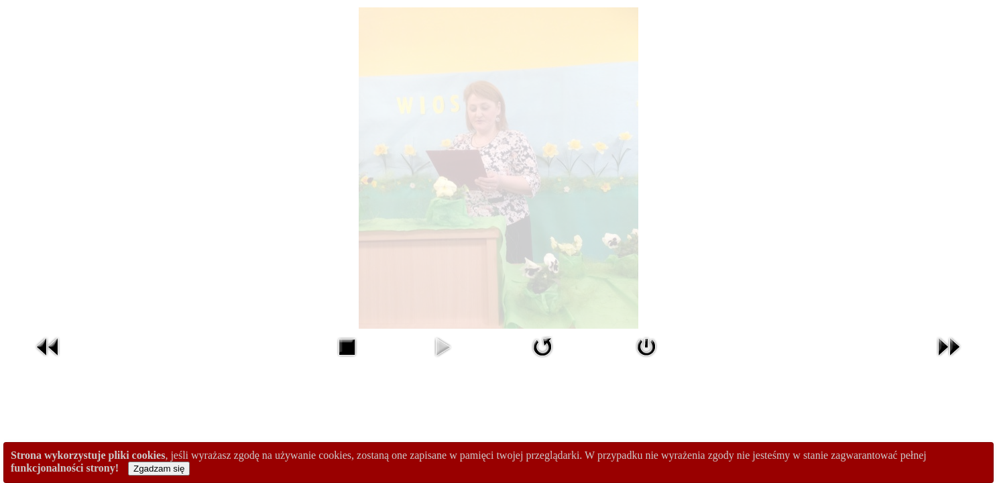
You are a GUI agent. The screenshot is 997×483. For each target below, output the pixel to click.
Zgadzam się (158, 469)
